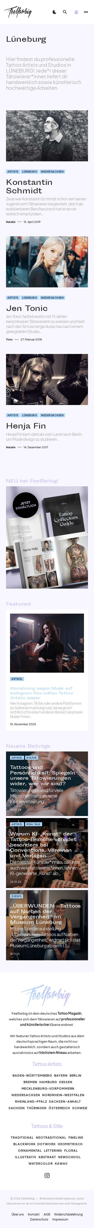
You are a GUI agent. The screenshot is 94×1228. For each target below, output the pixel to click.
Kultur (32, 757)
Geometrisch (70, 1144)
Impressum (60, 1219)
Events (17, 896)
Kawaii (61, 1163)
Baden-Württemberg (32, 1075)
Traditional (22, 1137)
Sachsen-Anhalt (65, 1101)
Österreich (59, 1108)
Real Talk (34, 824)
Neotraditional (51, 1137)
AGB (47, 1214)
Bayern (60, 1075)
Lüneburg (29, 171)
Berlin (75, 1075)
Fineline (75, 1137)
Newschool (69, 1157)
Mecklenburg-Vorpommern (48, 1088)
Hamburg (48, 1082)
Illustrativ (25, 1157)
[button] (54, 12)
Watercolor (41, 1163)
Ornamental (30, 1150)
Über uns (18, 1214)
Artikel (17, 678)
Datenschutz (39, 1219)
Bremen (30, 1082)
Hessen (65, 1082)
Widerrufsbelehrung (68, 1214)
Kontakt (34, 1214)
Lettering (53, 1150)
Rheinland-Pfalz (31, 1101)
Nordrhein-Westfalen (63, 1095)
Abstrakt (47, 1157)
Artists (13, 171)
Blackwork (24, 1144)
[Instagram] (47, 1175)
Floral (71, 1150)
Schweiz (79, 1108)
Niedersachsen (52, 171)
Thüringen (37, 1108)
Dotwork (46, 1144)
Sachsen (17, 1108)
